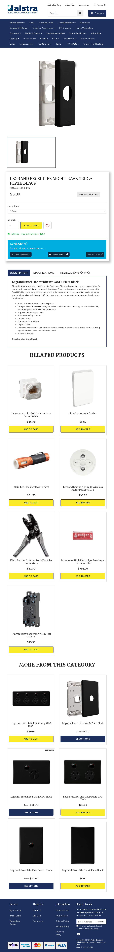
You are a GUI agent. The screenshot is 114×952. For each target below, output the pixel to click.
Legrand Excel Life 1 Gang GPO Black (31, 796)
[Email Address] (85, 921)
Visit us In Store (95, 254)
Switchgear (44, 44)
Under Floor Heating (93, 44)
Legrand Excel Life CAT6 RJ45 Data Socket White (31, 415)
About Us (69, 5)
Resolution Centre (15, 922)
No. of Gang (13, 206)
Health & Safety (32, 33)
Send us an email (58, 254)
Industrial (95, 33)
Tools (58, 44)
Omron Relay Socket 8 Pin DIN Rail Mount (31, 635)
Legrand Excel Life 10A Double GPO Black (83, 798)
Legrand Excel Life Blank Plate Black (83, 870)
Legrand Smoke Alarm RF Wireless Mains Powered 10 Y (83, 488)
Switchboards (26, 44)
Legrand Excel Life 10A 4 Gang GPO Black (31, 724)
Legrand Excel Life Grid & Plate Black (83, 723)
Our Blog (37, 915)
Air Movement (16, 22)
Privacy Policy (62, 915)
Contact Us (84, 5)
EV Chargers (65, 28)
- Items (96, 13)
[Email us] (78, 934)
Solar (12, 44)
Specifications (43, 272)
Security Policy (62, 926)
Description (18, 272)
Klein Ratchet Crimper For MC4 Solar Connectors (31, 561)
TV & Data (72, 44)
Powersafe (29, 38)
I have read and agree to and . (89, 927)
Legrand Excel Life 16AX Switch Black (31, 870)
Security (44, 38)
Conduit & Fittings (18, 28)
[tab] (19, 273)
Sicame (55, 38)
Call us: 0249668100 (20, 254)
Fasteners (14, 33)
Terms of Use (62, 910)
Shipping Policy (60, 933)
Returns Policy (62, 921)
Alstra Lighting (54, 5)
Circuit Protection (66, 22)
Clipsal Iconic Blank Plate (83, 413)
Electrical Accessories (43, 28)
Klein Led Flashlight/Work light (31, 487)
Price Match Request (88, 194)
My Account (15, 910)
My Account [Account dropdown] (99, 5)
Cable (32, 22)
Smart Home (70, 38)
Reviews (75, 272)
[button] (47, 225)
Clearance (85, 22)
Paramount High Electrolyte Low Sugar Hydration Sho (83, 561)
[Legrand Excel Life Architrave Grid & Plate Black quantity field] (13, 225)
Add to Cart (31, 225)
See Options (83, 739)
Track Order (15, 915)
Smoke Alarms (88, 38)
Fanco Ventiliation (84, 28)
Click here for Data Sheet (24, 339)
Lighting (13, 38)
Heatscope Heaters (56, 33)
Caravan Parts (46, 22)
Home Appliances (78, 33)
